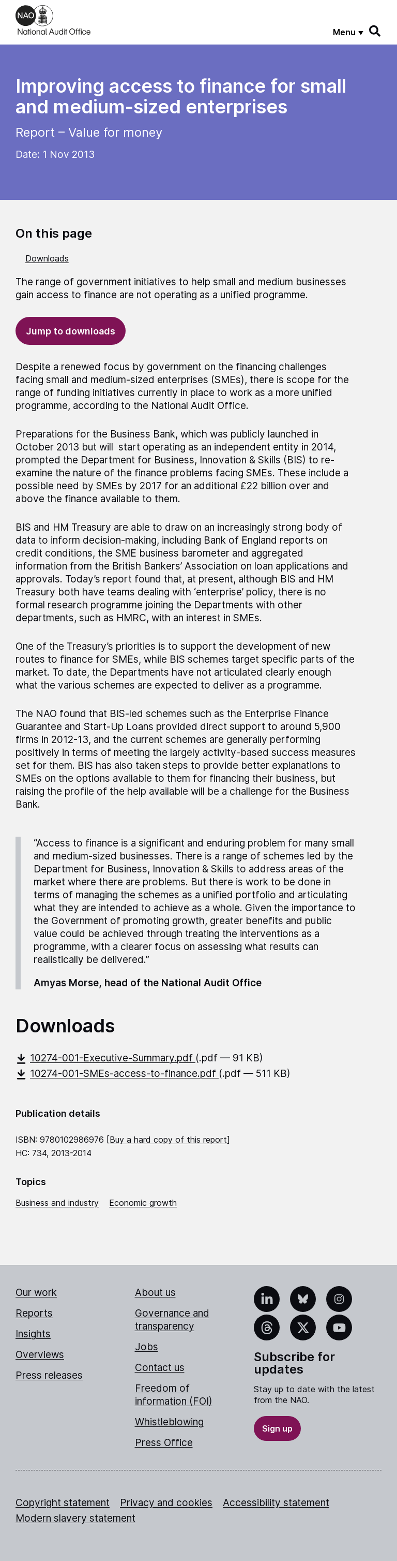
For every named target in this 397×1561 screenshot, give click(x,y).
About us (155, 1293)
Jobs (146, 1347)
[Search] (375, 31)
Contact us (160, 1368)
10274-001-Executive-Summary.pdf (105, 1058)
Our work (36, 1293)
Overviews (40, 1355)
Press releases (49, 1375)
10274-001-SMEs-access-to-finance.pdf (117, 1073)
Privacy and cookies (166, 1503)
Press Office (164, 1443)
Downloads (47, 258)
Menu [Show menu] (344, 32)
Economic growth (143, 1203)
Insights (33, 1334)
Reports (34, 1313)
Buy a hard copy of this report (168, 1139)
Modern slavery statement (75, 1518)
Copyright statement (63, 1503)
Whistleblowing (169, 1422)
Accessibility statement (276, 1503)
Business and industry (57, 1203)
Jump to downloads (70, 331)
